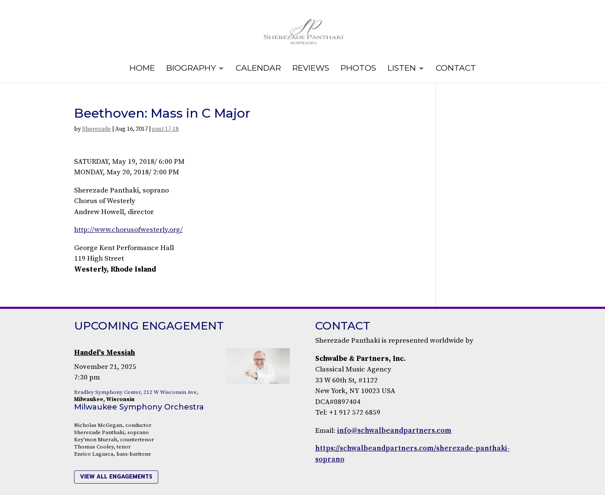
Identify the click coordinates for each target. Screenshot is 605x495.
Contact (456, 69)
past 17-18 (165, 129)
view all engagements (116, 477)
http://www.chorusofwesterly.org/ (128, 229)
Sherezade (96, 129)
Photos (358, 69)
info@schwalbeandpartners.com (394, 430)
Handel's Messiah (104, 353)
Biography (191, 69)
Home (142, 69)
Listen (402, 69)
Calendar (258, 69)
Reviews (310, 69)
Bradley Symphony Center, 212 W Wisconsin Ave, (136, 392)
